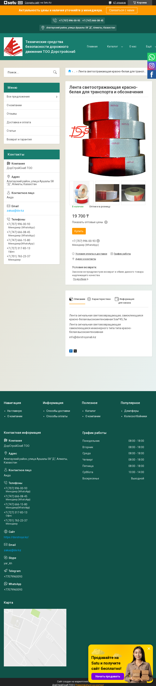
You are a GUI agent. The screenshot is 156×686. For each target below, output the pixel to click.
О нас (132, 46)
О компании (14, 105)
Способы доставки (58, 410)
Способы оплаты (57, 416)
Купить (78, 231)
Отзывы (12, 113)
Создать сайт (32, 2)
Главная (92, 46)
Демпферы (131, 410)
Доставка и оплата (19, 122)
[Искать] (55, 72)
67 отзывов (119, 2)
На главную (14, 410)
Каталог (112, 46)
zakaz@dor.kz (15, 210)
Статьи (11, 130)
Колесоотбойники (135, 416)
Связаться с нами (121, 10)
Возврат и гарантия (19, 139)
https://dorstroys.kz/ (16, 537)
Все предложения (18, 96)
